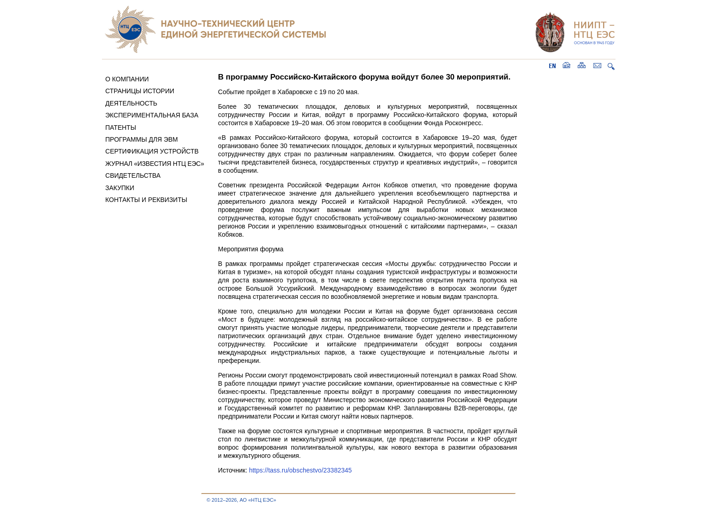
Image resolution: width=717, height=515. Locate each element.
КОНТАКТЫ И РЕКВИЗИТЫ (146, 199)
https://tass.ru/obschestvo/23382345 (300, 470)
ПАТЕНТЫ (120, 127)
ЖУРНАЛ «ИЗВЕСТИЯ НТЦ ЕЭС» (154, 163)
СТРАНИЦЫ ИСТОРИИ (139, 91)
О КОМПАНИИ (127, 79)
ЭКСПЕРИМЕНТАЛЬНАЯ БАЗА (151, 115)
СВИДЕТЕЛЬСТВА (133, 175)
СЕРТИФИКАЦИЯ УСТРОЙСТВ (151, 151)
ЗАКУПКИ (119, 187)
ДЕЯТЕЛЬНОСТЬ (131, 103)
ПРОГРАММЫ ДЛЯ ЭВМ (141, 139)
